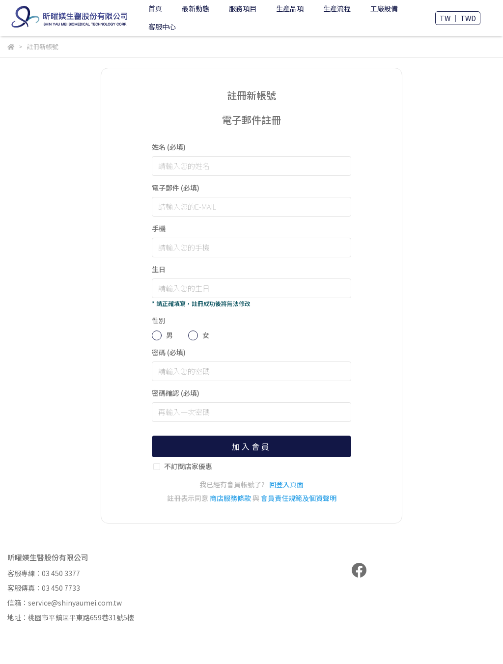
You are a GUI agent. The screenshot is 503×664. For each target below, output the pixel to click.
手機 (159, 228)
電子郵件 (175, 188)
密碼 (169, 352)
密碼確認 (175, 393)
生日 (159, 269)
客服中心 (162, 26)
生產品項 (290, 8)
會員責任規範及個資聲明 (298, 498)
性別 (159, 320)
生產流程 (337, 8)
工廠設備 (384, 8)
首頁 (155, 8)
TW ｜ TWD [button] (458, 18)
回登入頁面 (286, 484)
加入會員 (251, 446)
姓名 (169, 147)
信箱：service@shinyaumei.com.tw (64, 603)
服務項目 (242, 8)
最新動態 (195, 8)
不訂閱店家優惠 (188, 466)
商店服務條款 (230, 498)
